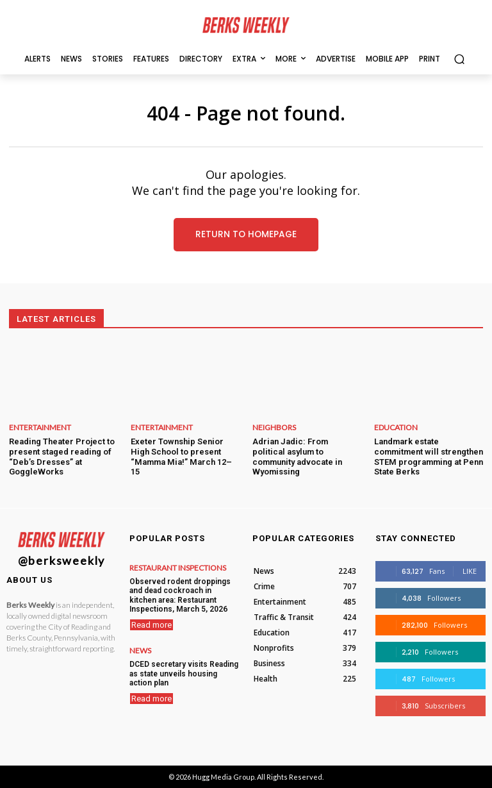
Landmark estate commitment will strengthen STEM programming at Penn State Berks (428, 456)
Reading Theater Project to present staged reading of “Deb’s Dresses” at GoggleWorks (62, 456)
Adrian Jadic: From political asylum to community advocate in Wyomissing (297, 456)
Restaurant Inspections (177, 568)
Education (396, 428)
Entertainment (40, 428)
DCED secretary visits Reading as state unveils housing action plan (183, 673)
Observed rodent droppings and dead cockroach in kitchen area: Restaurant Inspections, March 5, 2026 (180, 595)
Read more (151, 625)
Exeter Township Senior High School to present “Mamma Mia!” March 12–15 (181, 456)
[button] (459, 58)
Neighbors (274, 428)
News (140, 651)
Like (470, 571)
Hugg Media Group (223, 777)
